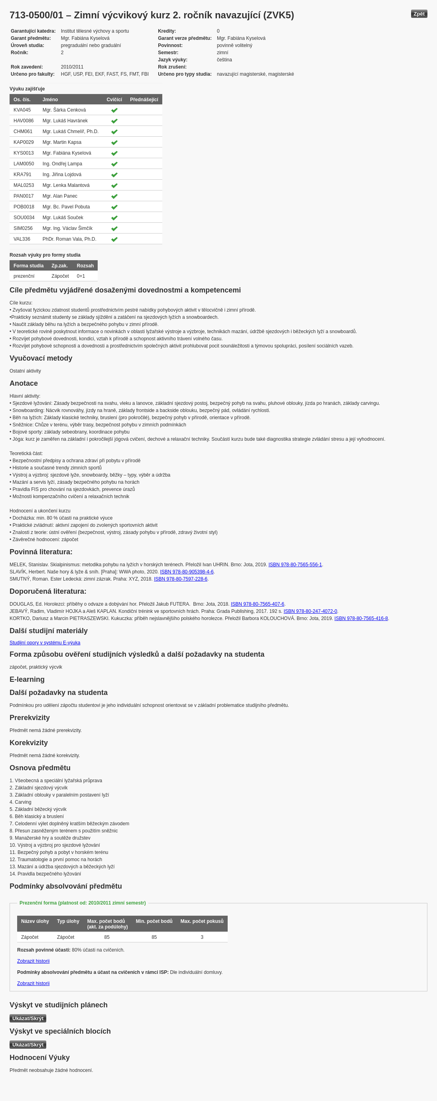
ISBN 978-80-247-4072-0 (310, 611)
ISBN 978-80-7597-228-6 (180, 579)
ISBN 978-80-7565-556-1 (295, 564)
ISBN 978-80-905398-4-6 (187, 572)
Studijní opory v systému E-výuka (45, 643)
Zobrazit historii (33, 961)
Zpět (419, 14)
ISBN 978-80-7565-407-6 (257, 604)
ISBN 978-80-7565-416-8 (361, 618)
